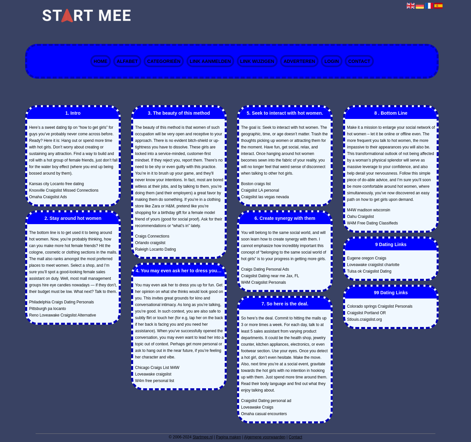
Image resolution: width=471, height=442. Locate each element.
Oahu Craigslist (360, 216)
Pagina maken (228, 437)
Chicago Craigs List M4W (157, 367)
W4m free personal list (154, 380)
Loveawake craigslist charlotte (373, 264)
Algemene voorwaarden (265, 437)
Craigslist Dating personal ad (266, 400)
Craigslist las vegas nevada (265, 197)
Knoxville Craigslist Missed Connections (63, 190)
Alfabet (127, 61)
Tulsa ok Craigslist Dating (369, 271)
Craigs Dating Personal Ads (265, 269)
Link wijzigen (257, 61)
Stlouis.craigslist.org (364, 319)
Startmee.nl (203, 437)
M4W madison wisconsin (368, 210)
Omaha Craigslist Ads (48, 197)
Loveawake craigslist (153, 374)
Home (100, 61)
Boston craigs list (256, 184)
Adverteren (299, 61)
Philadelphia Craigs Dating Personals (61, 302)
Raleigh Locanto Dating (155, 249)
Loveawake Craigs (257, 407)
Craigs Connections (152, 236)
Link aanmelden (210, 61)
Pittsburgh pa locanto (47, 308)
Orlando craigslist (150, 242)
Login (331, 61)
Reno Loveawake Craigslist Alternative (62, 315)
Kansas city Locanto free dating (56, 184)
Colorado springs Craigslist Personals (379, 306)
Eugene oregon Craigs (366, 258)
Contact (359, 61)
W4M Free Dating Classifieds (372, 223)
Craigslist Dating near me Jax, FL (270, 276)
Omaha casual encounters (264, 414)
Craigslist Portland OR (366, 313)
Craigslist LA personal (260, 190)
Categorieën (164, 61)
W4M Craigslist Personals (263, 282)
